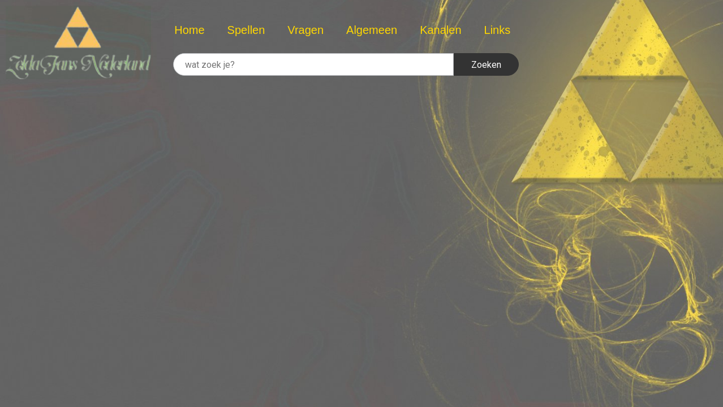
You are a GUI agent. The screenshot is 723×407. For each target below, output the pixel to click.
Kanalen (440, 30)
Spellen (246, 30)
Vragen (305, 30)
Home (189, 30)
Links (497, 30)
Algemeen (371, 30)
